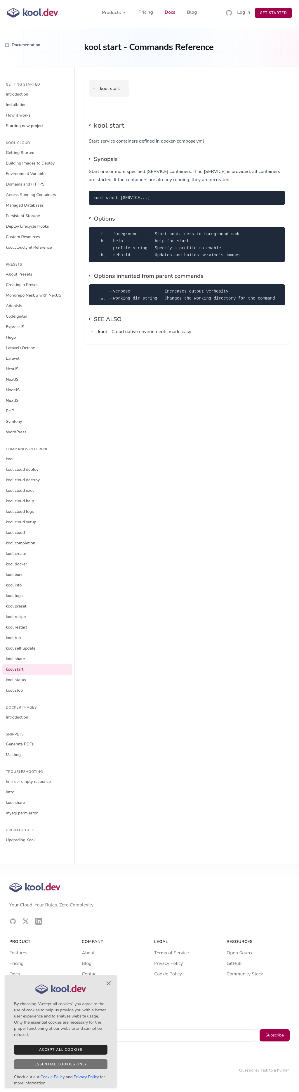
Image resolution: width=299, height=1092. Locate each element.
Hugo (11, 337)
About (88, 953)
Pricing (145, 12)
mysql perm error (22, 813)
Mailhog (13, 754)
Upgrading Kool (20, 840)
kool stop (14, 690)
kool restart (16, 627)
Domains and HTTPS (25, 184)
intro (10, 792)
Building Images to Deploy (30, 163)
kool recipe (16, 616)
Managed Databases (25, 205)
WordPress (16, 432)
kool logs (14, 595)
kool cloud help (20, 501)
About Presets (19, 274)
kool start (14, 669)
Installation (16, 105)
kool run (13, 638)
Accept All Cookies (60, 1049)
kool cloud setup (21, 522)
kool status (16, 680)
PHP (10, 411)
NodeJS (13, 390)
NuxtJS (12, 400)
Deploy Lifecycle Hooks (27, 226)
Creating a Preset (22, 285)
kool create (16, 553)
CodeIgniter (16, 316)
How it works (18, 115)
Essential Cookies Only (60, 1064)
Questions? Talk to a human (264, 1070)
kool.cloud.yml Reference (29, 247)
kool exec (14, 574)
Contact (90, 974)
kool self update (20, 648)
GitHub (234, 963)
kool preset (16, 606)
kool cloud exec (20, 490)
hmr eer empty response (28, 781)
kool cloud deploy (22, 469)
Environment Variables (27, 173)
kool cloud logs (20, 511)
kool (10, 459)
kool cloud (15, 532)
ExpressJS (15, 327)
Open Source (240, 953)
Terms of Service (171, 953)
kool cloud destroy (23, 480)
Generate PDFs (20, 744)
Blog (192, 12)
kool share (15, 659)
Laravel (12, 358)
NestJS (12, 369)
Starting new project (25, 126)
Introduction (17, 94)
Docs (170, 12)
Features (18, 953)
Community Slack (245, 974)
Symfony (14, 421)
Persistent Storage (23, 216)
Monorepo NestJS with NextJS (33, 295)
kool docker (16, 564)
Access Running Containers (31, 195)
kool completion (20, 543)
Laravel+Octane (20, 348)
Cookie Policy (168, 974)
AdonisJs (14, 306)
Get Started (273, 13)
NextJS (12, 379)
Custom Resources (23, 237)
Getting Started (20, 152)
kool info (14, 585)
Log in (243, 12)
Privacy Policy (168, 963)
